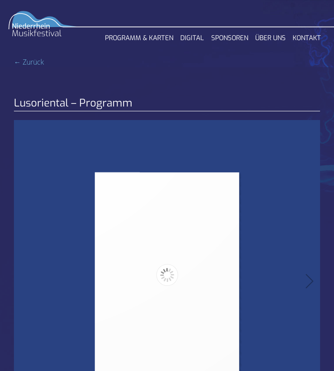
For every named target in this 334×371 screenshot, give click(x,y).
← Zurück (29, 62)
